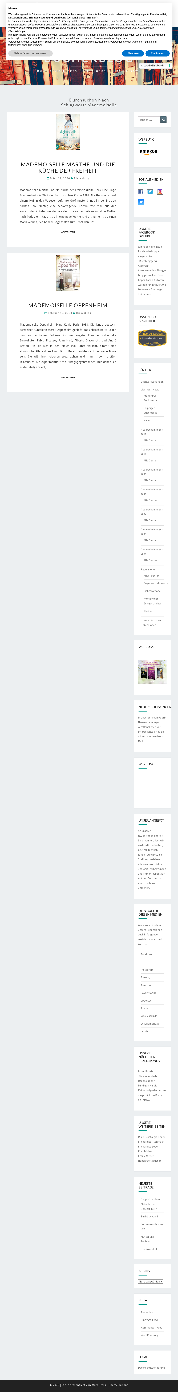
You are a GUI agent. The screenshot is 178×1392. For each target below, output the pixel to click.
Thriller (148, 611)
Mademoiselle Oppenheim (68, 305)
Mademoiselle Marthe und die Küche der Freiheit (68, 167)
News (147, 420)
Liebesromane (152, 591)
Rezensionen (148, 569)
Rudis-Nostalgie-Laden (151, 1137)
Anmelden (147, 1312)
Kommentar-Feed (151, 1327)
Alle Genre (150, 440)
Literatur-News (150, 389)
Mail (140, 741)
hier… (146, 1099)
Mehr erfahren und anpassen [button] (30, 53)
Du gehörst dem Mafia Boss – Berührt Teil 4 (150, 1203)
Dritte (82, 21)
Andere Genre (152, 575)
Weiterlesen (69, 232)
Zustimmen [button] (157, 53)
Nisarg (123, 1385)
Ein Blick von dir (150, 1216)
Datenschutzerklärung (151, 1367)
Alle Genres (150, 500)
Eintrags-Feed (149, 1320)
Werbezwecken (16, 28)
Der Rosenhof (149, 1249)
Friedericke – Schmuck (151, 1141)
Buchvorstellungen (152, 381)
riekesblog (81, 178)
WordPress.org (149, 1335)
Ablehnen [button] (133, 53)
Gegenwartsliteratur (156, 583)
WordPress (99, 1385)
